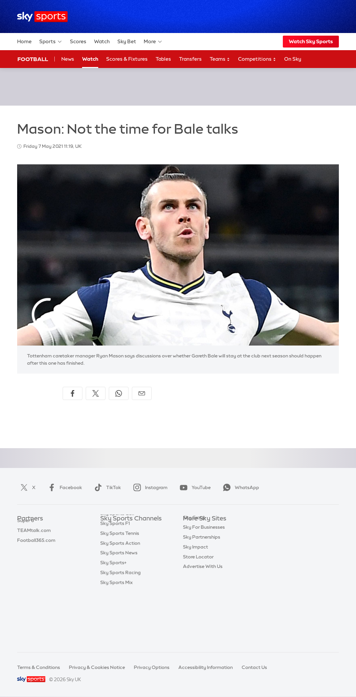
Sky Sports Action (120, 597)
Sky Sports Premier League (130, 538)
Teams (220, 59)
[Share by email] (142, 393)
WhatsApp (239, 487)
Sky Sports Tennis (119, 587)
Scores (78, 41)
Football (32, 59)
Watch (102, 41)
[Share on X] (95, 393)
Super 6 (25, 538)
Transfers (190, 58)
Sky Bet (126, 41)
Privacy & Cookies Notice (97, 667)
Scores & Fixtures (127, 58)
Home (24, 41)
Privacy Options (151, 667)
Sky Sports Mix (116, 637)
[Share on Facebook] (72, 393)
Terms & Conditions (38, 667)
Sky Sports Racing (120, 627)
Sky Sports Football (122, 548)
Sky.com (192, 528)
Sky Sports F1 (115, 578)
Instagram (149, 487)
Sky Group (194, 558)
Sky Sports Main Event (124, 528)
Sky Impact (195, 587)
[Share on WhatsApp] (119, 393)
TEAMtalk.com (34, 548)
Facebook (63, 487)
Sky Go (191, 548)
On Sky (292, 58)
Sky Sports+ (113, 617)
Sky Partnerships (201, 578)
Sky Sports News (118, 607)
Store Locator (198, 597)
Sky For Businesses (204, 568)
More (153, 41)
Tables (163, 58)
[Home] (42, 16)
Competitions (257, 59)
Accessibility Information (205, 667)
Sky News (193, 538)
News (67, 58)
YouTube (194, 487)
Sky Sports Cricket (120, 558)
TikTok (106, 487)
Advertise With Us (202, 607)
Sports (50, 41)
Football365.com (36, 558)
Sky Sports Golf (117, 568)
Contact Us (254, 667)
